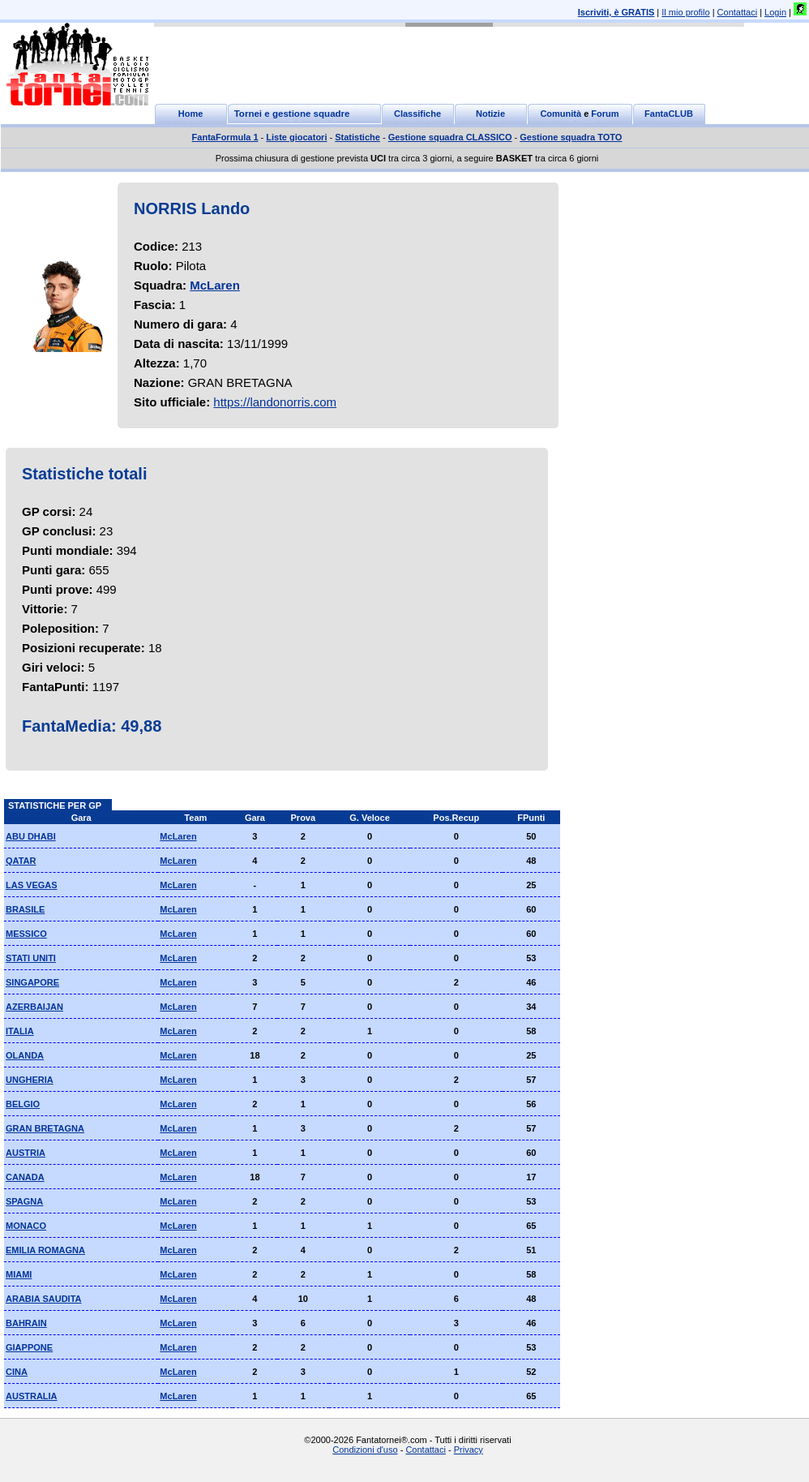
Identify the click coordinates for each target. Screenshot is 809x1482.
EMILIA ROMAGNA (45, 1250)
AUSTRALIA (32, 1396)
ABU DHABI (31, 836)
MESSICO (26, 934)
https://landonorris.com (274, 402)
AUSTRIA (25, 1153)
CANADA (25, 1177)
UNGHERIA (30, 1080)
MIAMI (19, 1274)
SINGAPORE (32, 982)
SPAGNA (24, 1201)
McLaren (215, 285)
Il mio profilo (685, 12)
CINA (17, 1372)
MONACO (26, 1226)
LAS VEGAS (32, 885)
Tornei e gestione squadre (292, 113)
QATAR (21, 861)
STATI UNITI (31, 958)
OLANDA (25, 1055)
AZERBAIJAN (34, 1007)
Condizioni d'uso (364, 1449)
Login (775, 12)
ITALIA (20, 1031)
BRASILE (25, 909)
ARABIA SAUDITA (44, 1299)
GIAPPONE (29, 1347)
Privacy (468, 1449)
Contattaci (737, 12)
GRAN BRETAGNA (45, 1128)
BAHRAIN (26, 1323)
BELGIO (23, 1104)
